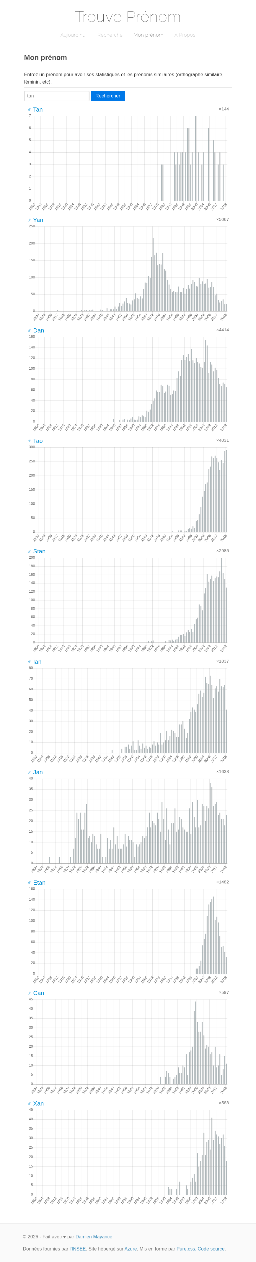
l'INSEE (78, 1248)
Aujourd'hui (74, 35)
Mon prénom (148, 35)
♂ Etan (36, 882)
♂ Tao (35, 441)
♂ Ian (34, 661)
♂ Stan (36, 551)
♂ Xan (35, 1103)
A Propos (185, 35)
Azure (131, 1248)
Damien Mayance (94, 1236)
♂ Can (35, 993)
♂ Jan (35, 772)
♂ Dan (35, 330)
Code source (211, 1248)
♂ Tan (35, 109)
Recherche (110, 35)
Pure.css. (186, 1248)
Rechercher (107, 95)
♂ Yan (35, 220)
